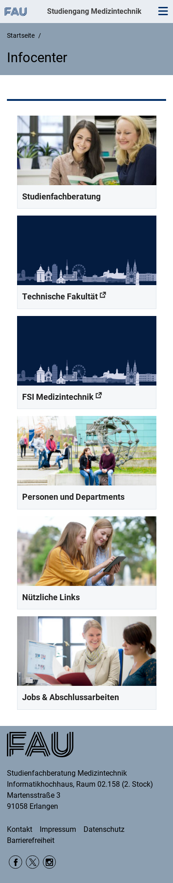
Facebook (15, 862)
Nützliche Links (51, 597)
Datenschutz (104, 829)
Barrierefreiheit (30, 840)
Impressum (58, 829)
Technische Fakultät (60, 296)
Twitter (32, 862)
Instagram (49, 862)
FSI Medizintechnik (58, 397)
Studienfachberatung (61, 196)
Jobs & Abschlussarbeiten (70, 697)
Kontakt (19, 829)
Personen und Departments (73, 497)
